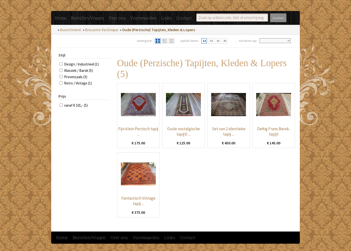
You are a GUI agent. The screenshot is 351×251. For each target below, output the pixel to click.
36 (217, 41)
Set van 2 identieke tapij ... (228, 131)
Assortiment (70, 29)
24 (211, 41)
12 (204, 41)
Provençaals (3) (75, 76)
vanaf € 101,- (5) (76, 105)
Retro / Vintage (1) (78, 83)
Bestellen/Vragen (87, 17)
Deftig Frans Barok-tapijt (273, 131)
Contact (184, 17)
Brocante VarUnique (101, 29)
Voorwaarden (143, 17)
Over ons (117, 17)
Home (61, 17)
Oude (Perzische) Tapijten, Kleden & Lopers (158, 29)
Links (166, 17)
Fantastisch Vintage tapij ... (138, 200)
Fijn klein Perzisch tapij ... (138, 131)
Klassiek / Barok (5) (78, 70)
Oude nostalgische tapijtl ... (183, 131)
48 (224, 41)
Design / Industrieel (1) (81, 64)
